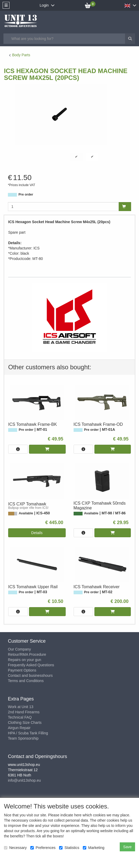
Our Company (19, 649)
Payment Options (22, 670)
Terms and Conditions (26, 681)
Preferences (42, 848)
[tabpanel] (76, 157)
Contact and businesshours (30, 675)
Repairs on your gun (24, 660)
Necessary (15, 848)
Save (127, 847)
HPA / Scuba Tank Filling (28, 733)
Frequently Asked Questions (31, 665)
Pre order (25, 194)
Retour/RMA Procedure (27, 654)
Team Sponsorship (23, 738)
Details (36, 533)
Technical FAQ (20, 717)
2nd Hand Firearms (24, 712)
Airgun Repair (19, 728)
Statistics (69, 848)
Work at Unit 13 (20, 707)
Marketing (93, 848)
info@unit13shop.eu (24, 780)
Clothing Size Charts (25, 722)
